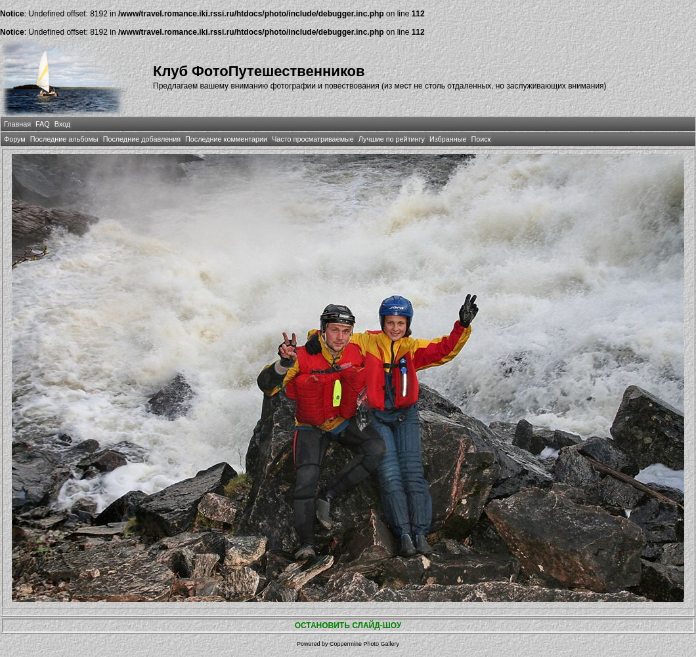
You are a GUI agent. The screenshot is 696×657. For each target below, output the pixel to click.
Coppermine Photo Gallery (364, 644)
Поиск (480, 139)
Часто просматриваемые (313, 139)
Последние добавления (142, 139)
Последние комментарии (226, 139)
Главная (17, 124)
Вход (62, 124)
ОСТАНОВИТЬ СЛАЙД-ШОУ (348, 625)
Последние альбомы (64, 139)
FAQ (42, 124)
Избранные (447, 139)
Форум (15, 139)
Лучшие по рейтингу (392, 139)
